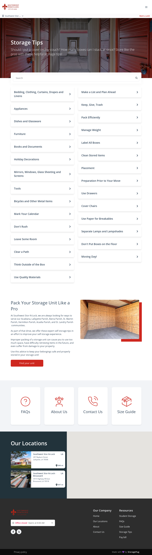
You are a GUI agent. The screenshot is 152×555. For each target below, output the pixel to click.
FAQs (121, 521)
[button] (42, 94)
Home (96, 515)
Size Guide (124, 526)
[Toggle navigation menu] (147, 6)
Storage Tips (125, 531)
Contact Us (98, 531)
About (96, 526)
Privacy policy (20, 551)
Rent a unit (144, 16)
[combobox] (33, 523)
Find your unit (27, 363)
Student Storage (127, 515)
